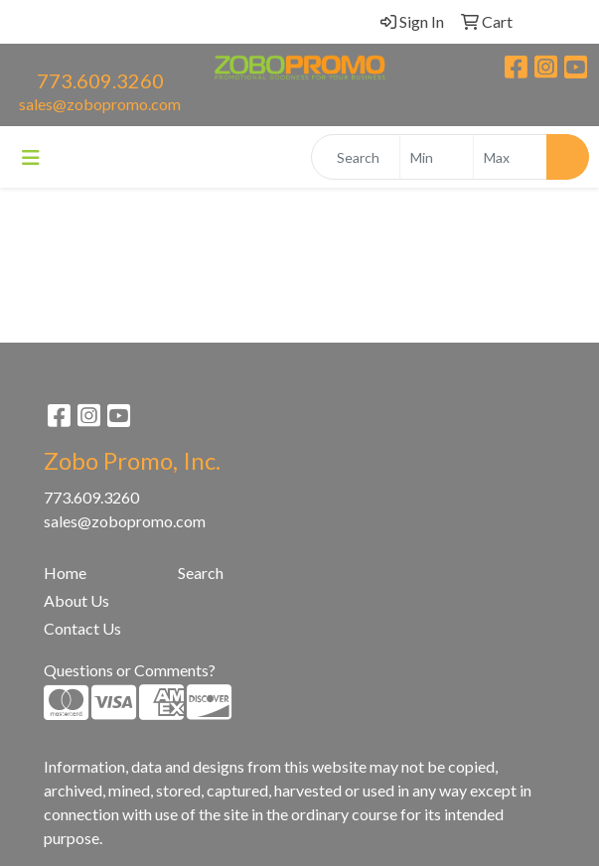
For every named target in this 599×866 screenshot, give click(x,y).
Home (65, 572)
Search (201, 572)
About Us (76, 600)
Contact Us (82, 628)
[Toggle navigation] (31, 157)
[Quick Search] (355, 157)
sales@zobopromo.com (100, 103)
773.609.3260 (100, 80)
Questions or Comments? (130, 669)
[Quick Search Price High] (510, 157)
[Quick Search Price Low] (436, 157)
